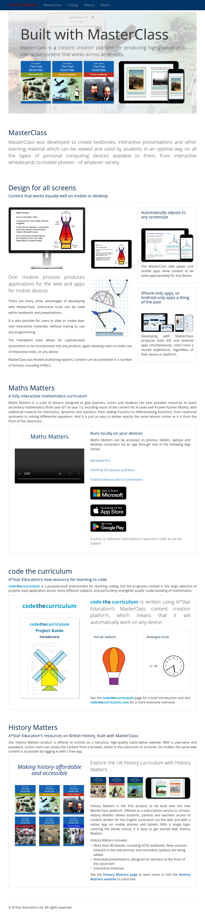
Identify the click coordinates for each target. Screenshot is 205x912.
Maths (105, 5)
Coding (72, 5)
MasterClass (52, 5)
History (89, 5)
